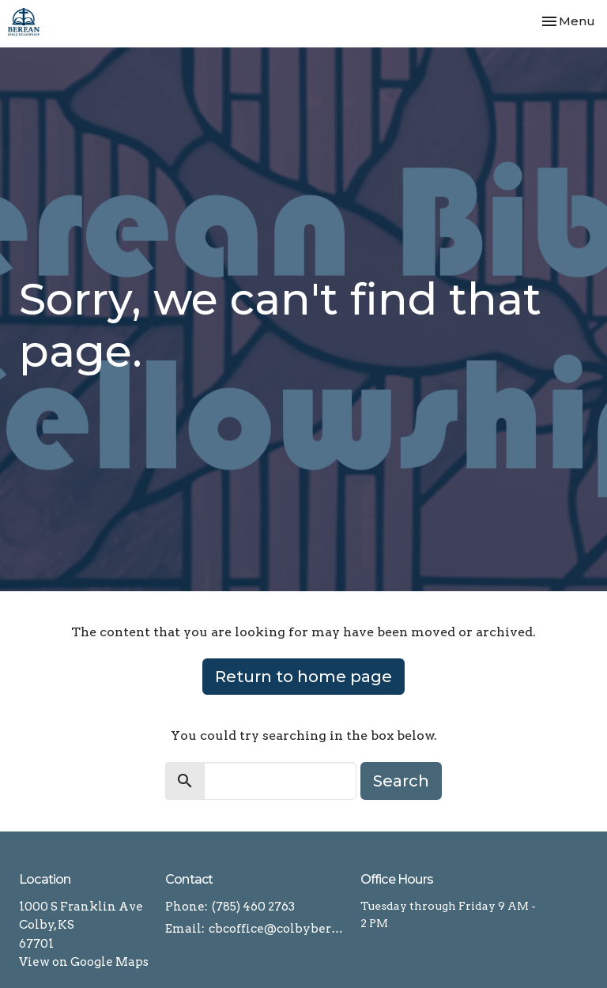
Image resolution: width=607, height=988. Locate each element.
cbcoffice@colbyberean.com (277, 929)
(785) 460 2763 (253, 906)
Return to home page (303, 676)
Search (401, 780)
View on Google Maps (84, 962)
